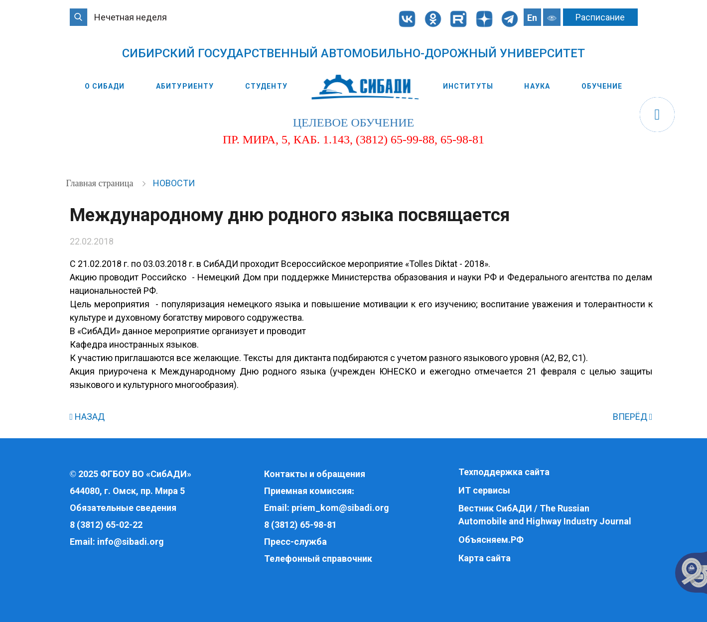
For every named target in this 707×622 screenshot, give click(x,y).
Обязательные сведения (123, 507)
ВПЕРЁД (633, 416)
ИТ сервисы (484, 490)
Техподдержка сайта (504, 472)
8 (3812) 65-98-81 (300, 524)
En (532, 17)
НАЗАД (87, 416)
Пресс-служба (295, 541)
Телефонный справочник (318, 558)
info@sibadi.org (130, 541)
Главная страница (101, 183)
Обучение (602, 86)
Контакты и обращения (314, 474)
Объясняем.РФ (491, 539)
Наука (537, 86)
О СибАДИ (105, 86)
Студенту (266, 86)
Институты (468, 86)
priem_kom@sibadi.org (340, 507)
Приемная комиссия (308, 491)
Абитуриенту (185, 86)
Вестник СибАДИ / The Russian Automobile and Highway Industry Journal (544, 514)
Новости (174, 183)
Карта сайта (484, 558)
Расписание (600, 17)
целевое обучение (353, 122)
